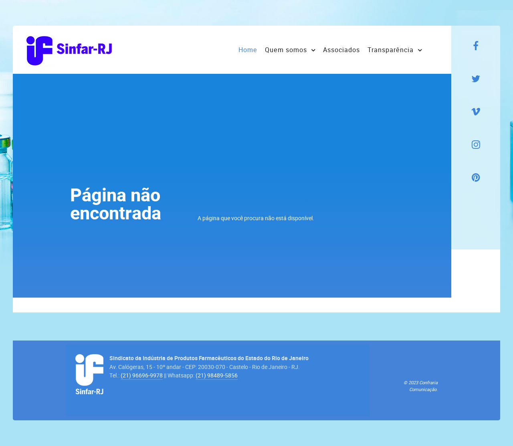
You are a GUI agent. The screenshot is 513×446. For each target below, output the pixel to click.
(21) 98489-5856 (217, 375)
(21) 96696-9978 (142, 375)
